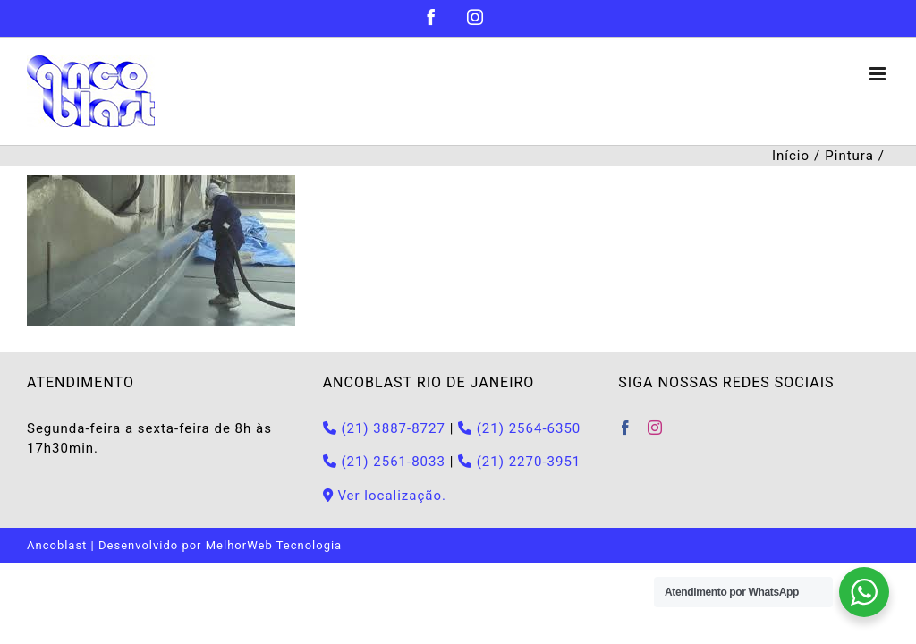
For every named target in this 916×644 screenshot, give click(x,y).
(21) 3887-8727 (384, 428)
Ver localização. (384, 495)
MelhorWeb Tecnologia (274, 545)
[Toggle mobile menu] (879, 73)
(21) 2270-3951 (519, 461)
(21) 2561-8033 (384, 461)
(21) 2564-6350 (519, 428)
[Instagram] (655, 427)
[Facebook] (625, 427)
